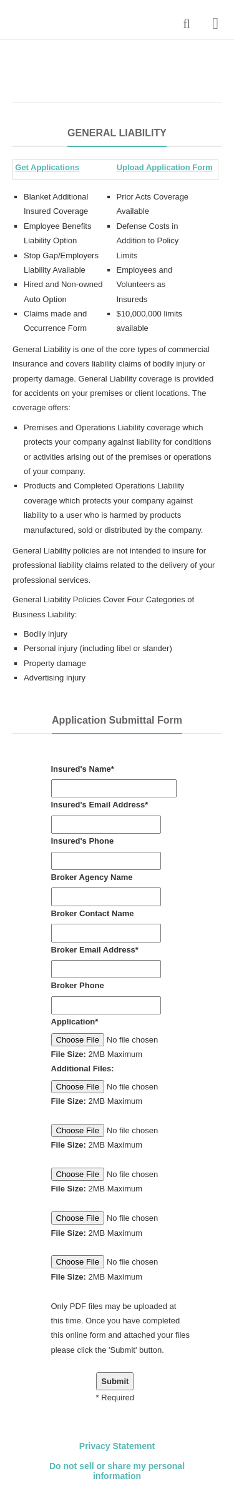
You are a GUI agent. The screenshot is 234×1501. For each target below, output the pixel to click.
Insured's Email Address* (100, 804)
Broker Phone (77, 985)
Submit (115, 1381)
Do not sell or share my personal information (117, 1471)
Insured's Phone (82, 841)
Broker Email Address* (95, 949)
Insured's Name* (82, 769)
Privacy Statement (117, 1446)
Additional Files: (82, 1068)
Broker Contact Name (92, 913)
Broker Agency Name (92, 877)
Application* (75, 1021)
